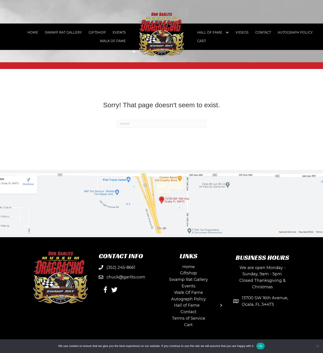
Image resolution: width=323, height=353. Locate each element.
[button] (105, 290)
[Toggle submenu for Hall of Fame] (227, 32)
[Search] (161, 123)
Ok (260, 346)
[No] (317, 346)
